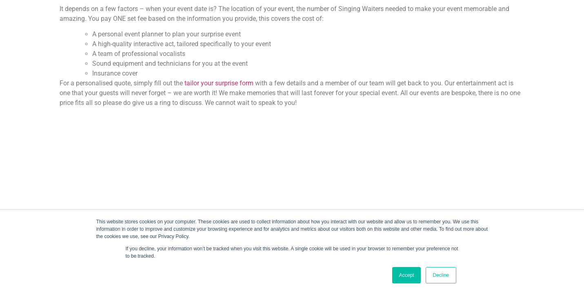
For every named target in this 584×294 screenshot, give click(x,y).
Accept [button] (406, 275)
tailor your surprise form (218, 83)
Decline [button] (441, 275)
